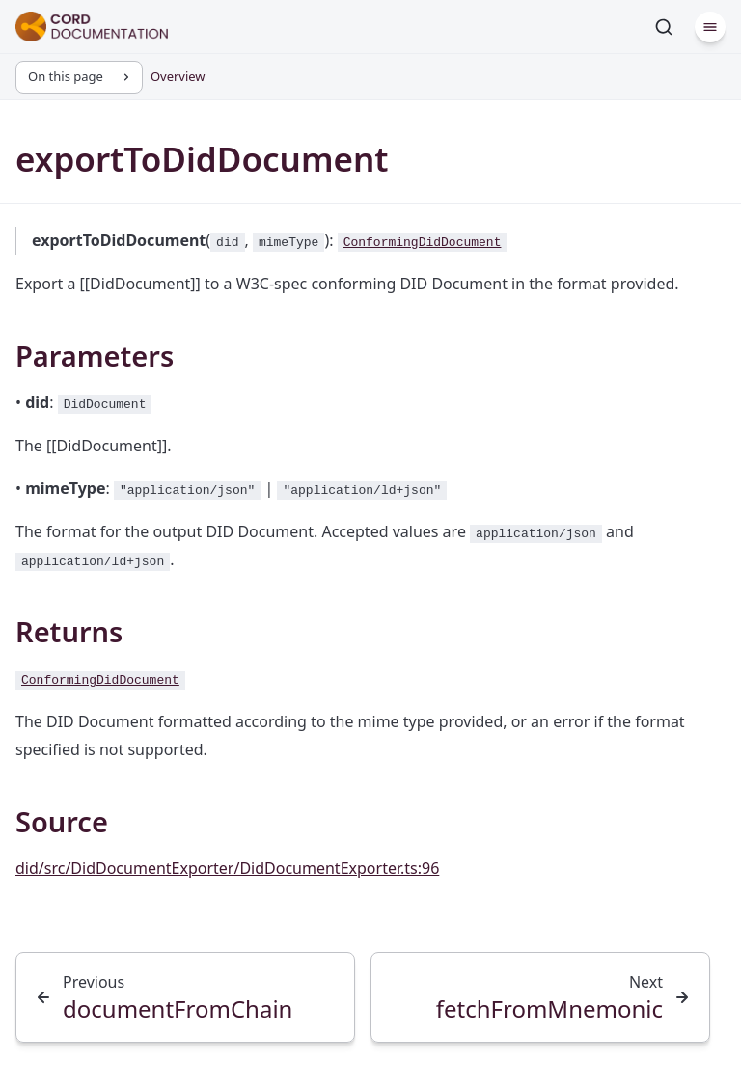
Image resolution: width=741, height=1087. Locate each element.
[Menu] (710, 27)
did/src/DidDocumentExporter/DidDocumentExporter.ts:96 (227, 868)
